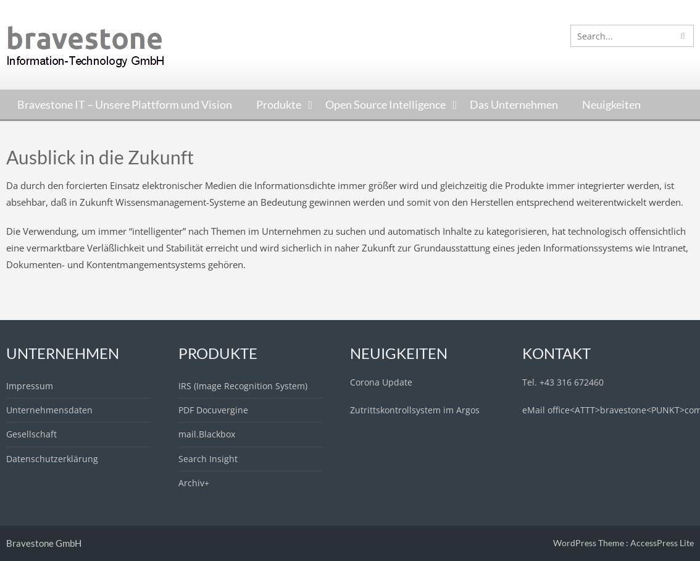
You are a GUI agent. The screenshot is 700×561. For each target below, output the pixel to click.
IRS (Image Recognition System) (242, 386)
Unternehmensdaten (49, 410)
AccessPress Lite (662, 543)
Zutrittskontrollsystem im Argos (415, 410)
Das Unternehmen (514, 104)
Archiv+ (193, 483)
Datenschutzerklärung (52, 459)
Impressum (29, 386)
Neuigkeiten (611, 104)
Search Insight (208, 459)
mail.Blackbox (206, 434)
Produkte (278, 104)
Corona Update (381, 382)
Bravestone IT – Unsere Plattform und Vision (124, 104)
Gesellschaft (31, 434)
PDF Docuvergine (213, 410)
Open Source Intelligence (385, 104)
